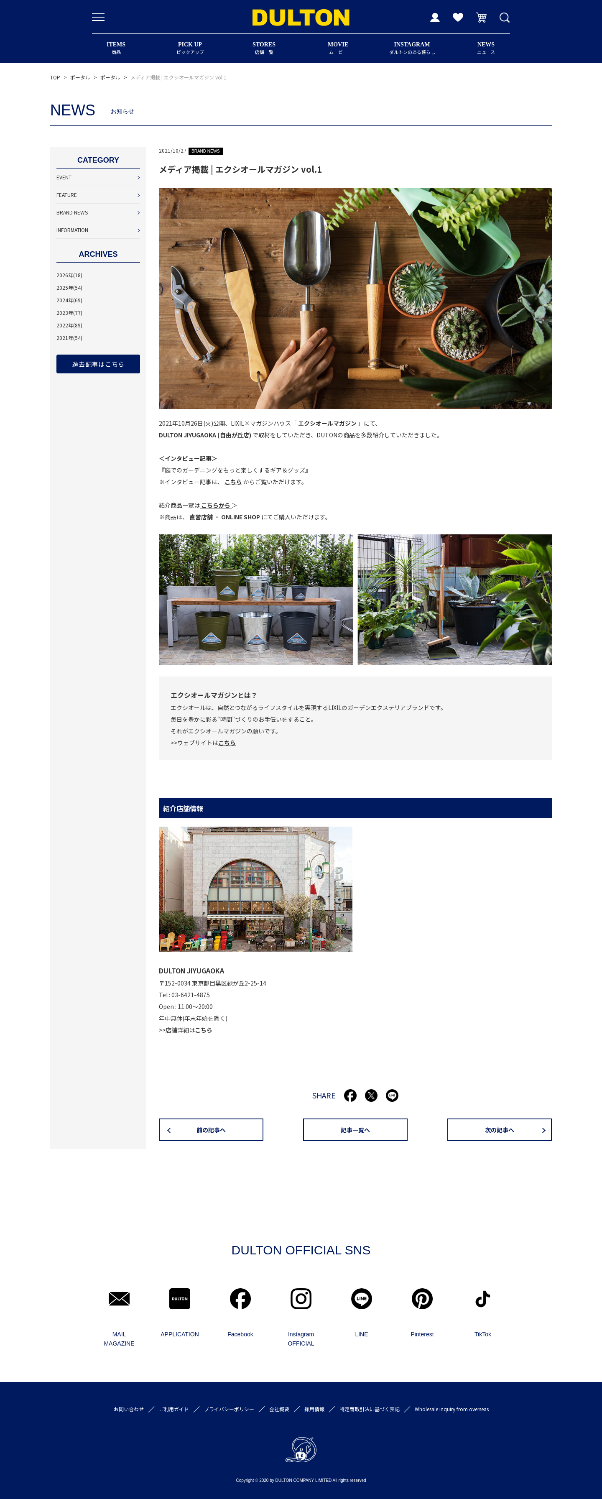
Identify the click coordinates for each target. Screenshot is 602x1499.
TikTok (482, 1334)
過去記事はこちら (98, 364)
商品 (116, 48)
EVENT (63, 177)
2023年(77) (69, 312)
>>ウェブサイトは (203, 742)
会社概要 (279, 1408)
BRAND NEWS (72, 212)
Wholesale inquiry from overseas (452, 1408)
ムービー (338, 48)
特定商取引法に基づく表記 (369, 1408)
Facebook (240, 1334)
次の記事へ (499, 1130)
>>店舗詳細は (185, 1030)
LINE (361, 1334)
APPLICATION (180, 1334)
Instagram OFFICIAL (301, 1339)
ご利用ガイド (174, 1408)
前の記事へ (211, 1130)
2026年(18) (69, 274)
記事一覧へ (355, 1130)
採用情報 (314, 1408)
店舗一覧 (264, 48)
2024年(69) (69, 300)
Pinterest (422, 1334)
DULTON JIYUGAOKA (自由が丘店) (205, 435)
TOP (55, 77)
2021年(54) (69, 337)
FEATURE (66, 194)
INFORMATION (72, 229)
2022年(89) (69, 325)
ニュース (486, 48)
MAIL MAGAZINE (119, 1339)
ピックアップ (190, 48)
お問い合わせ (129, 1408)
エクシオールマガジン (327, 423)
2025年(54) (69, 287)
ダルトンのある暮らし (412, 48)
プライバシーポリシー (229, 1408)
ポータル (80, 77)
